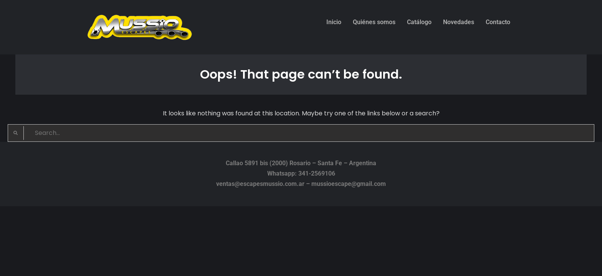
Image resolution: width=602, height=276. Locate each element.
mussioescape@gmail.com (348, 183)
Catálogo (419, 22)
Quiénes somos (374, 22)
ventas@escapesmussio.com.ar (260, 183)
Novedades (458, 22)
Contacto (498, 22)
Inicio (333, 22)
